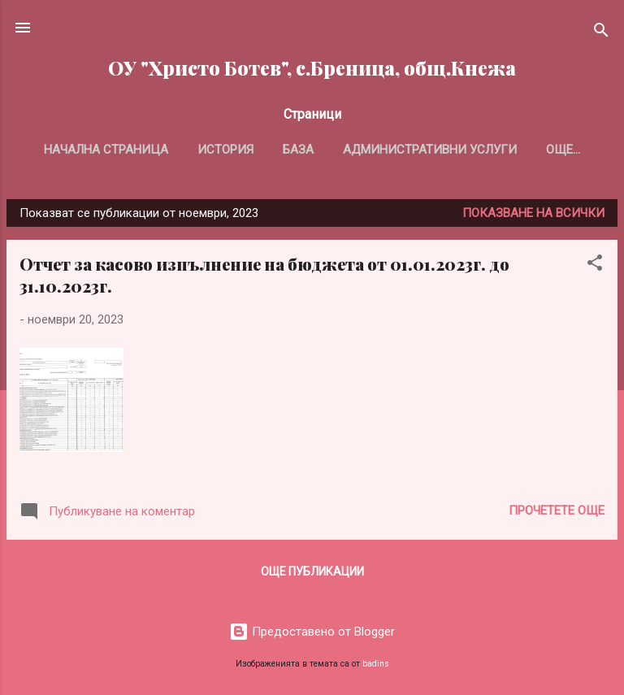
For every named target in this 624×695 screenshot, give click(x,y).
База (298, 149)
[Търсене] (601, 33)
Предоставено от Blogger (312, 631)
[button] (594, 265)
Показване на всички (533, 213)
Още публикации (312, 571)
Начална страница (106, 149)
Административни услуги (430, 149)
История (225, 149)
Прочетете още (556, 510)
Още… (563, 149)
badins (375, 663)
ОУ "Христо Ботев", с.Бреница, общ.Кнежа (312, 67)
